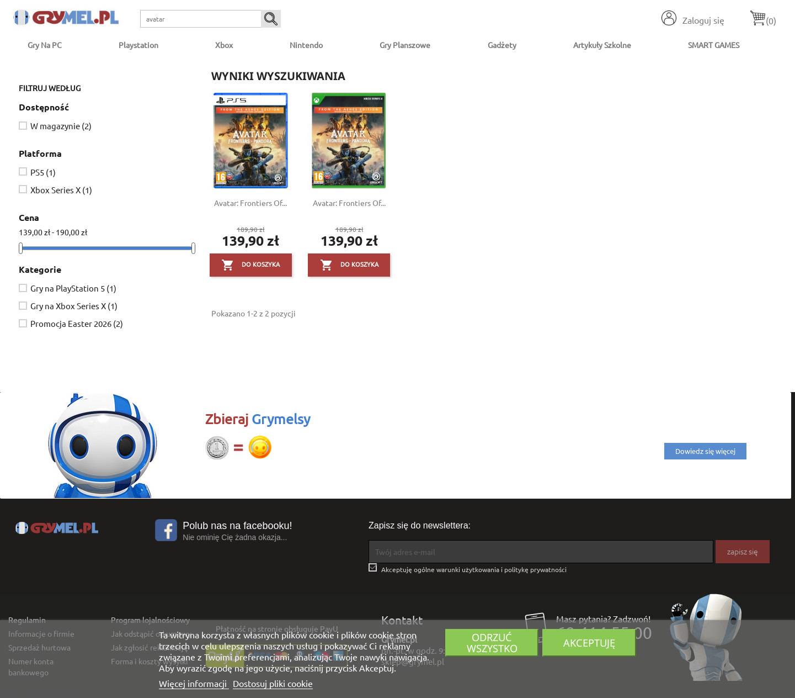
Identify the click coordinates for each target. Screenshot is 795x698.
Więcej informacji (194, 683)
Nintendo (306, 45)
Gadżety (502, 45)
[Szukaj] (210, 19)
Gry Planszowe (405, 45)
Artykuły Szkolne (602, 45)
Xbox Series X (61, 189)
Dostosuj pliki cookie (273, 683)
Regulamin (27, 620)
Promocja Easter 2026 (76, 323)
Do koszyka (250, 265)
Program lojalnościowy (150, 620)
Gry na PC (45, 45)
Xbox (224, 45)
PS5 (43, 172)
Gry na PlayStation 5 (73, 288)
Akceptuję (589, 642)
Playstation (138, 45)
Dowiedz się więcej (705, 451)
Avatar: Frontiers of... (250, 203)
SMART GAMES (713, 45)
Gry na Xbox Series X (74, 305)
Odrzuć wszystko (492, 642)
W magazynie (61, 125)
